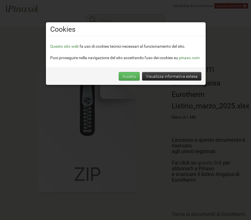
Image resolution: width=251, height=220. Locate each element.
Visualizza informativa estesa (172, 76)
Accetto (129, 76)
